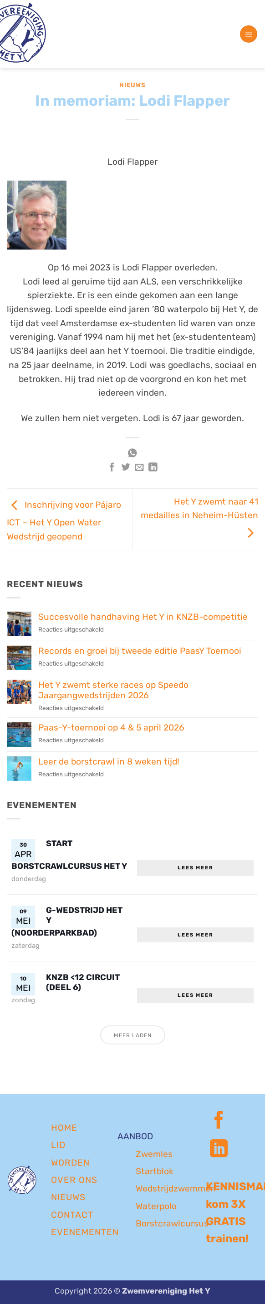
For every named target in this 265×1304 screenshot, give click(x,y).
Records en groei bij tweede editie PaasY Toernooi (139, 651)
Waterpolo (156, 1206)
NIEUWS (68, 1197)
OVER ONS (74, 1180)
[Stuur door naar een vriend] (139, 468)
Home (64, 1128)
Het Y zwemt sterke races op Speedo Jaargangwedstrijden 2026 (113, 690)
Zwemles (154, 1154)
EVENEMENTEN (85, 1232)
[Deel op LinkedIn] (153, 468)
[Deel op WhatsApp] (132, 454)
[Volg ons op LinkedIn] (219, 1150)
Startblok (154, 1171)
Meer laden (133, 1035)
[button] (248, 34)
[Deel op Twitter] (125, 468)
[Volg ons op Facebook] (219, 1121)
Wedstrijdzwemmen (176, 1188)
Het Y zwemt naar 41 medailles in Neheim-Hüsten (199, 517)
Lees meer (196, 868)
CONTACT (72, 1215)
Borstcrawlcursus (172, 1223)
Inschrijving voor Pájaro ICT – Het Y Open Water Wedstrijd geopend (64, 521)
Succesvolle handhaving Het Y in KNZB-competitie (143, 617)
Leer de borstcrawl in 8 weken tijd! (108, 761)
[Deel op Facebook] (112, 468)
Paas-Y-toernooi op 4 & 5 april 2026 (111, 727)
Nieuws (132, 84)
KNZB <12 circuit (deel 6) (83, 982)
